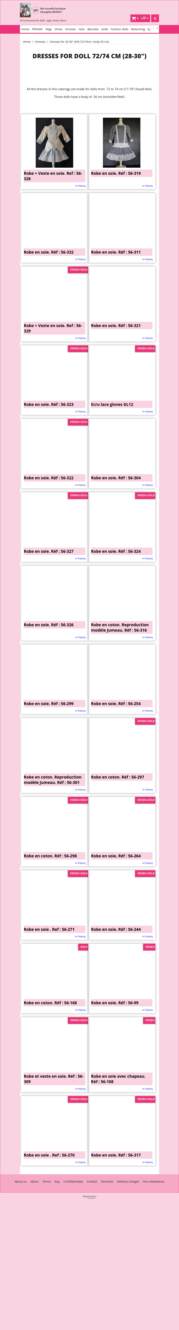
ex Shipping (80, 185)
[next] (157, 28)
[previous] (153, 28)
